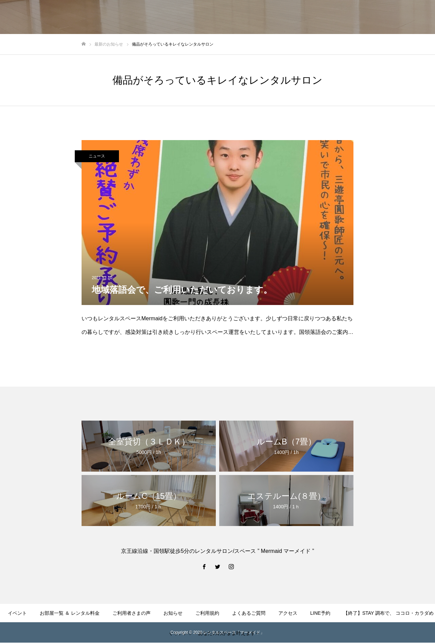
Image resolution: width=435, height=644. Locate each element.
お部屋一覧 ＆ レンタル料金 (70, 613)
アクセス (287, 613)
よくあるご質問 (248, 613)
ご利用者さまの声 (131, 613)
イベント (17, 613)
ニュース (97, 156)
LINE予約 (320, 613)
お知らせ (172, 613)
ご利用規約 (207, 613)
